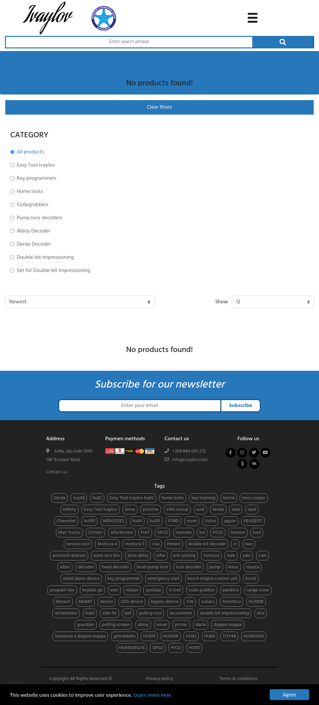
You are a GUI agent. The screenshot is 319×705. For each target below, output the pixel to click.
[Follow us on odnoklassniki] (242, 464)
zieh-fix (109, 613)
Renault (63, 602)
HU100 (149, 636)
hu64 (137, 521)
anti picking (184, 555)
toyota (252, 567)
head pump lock (152, 567)
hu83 (90, 613)
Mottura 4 (107, 544)
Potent (174, 544)
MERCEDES (114, 521)
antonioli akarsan (69, 555)
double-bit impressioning (224, 613)
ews (114, 590)
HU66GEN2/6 (132, 648)
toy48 (79, 498)
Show (221, 302)
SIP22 (162, 532)
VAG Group (177, 509)
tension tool (78, 544)
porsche (151, 509)
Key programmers (37, 178)
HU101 (194, 648)
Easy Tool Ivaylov (36, 165)
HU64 (209, 636)
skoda (218, 509)
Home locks (30, 192)
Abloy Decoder (33, 231)
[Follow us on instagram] (242, 453)
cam (262, 555)
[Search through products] (128, 42)
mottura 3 (134, 544)
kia (202, 532)
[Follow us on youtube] (265, 453)
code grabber (201, 590)
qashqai (153, 590)
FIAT (145, 532)
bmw (130, 509)
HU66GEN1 (253, 636)
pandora (231, 590)
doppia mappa (227, 625)
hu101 (155, 521)
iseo (249, 544)
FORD (173, 521)
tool (257, 532)
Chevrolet (66, 521)
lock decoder (188, 567)
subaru (207, 602)
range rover (258, 590)
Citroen (95, 532)
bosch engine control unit (212, 579)
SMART (85, 602)
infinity (69, 509)
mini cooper (253, 498)
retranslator (66, 613)
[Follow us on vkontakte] (254, 464)
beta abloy (138, 555)
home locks (172, 498)
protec (181, 625)
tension (238, 532)
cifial (160, 555)
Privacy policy (159, 679)
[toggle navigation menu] (253, 17)
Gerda (59, 498)
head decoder (115, 567)
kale (231, 555)
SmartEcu (231, 602)
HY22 (218, 532)
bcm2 (250, 579)
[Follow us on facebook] (230, 453)
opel (252, 509)
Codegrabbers (32, 205)
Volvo (210, 521)
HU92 (191, 636)
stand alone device (81, 579)
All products (30, 152)
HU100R (256, 602)
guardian (85, 625)
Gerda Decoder (34, 244)
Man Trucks (69, 532)
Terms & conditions (238, 679)
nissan (132, 590)
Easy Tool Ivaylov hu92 (132, 498)
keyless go (92, 590)
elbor (65, 567)
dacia (200, 625)
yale (247, 555)
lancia (228, 498)
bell (128, 613)
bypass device (165, 602)
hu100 (89, 521)
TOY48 (229, 636)
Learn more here (152, 694)
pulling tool (150, 613)
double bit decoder (207, 544)
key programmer (124, 579)
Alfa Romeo (121, 532)
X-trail (175, 590)
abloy (143, 625)
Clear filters (159, 107)
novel (161, 625)
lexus (233, 567)
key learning (203, 498)
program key (62, 590)
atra (261, 613)
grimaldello (124, 636)
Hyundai (184, 532)
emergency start (164, 579)
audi (200, 509)
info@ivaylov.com (190, 460)
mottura (211, 555)
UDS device (132, 602)
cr (235, 544)
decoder (86, 567)
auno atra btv (106, 555)
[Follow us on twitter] (254, 453)
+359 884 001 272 (189, 451)
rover (192, 521)
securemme (180, 613)
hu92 (97, 498)
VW (189, 602)
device (106, 602)
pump (215, 567)
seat (236, 509)
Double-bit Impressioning (45, 257)
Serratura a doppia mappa (80, 636)
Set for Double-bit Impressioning (53, 271)
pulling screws (116, 625)
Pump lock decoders (39, 218)
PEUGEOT (253, 521)
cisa (156, 544)
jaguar (230, 521)
